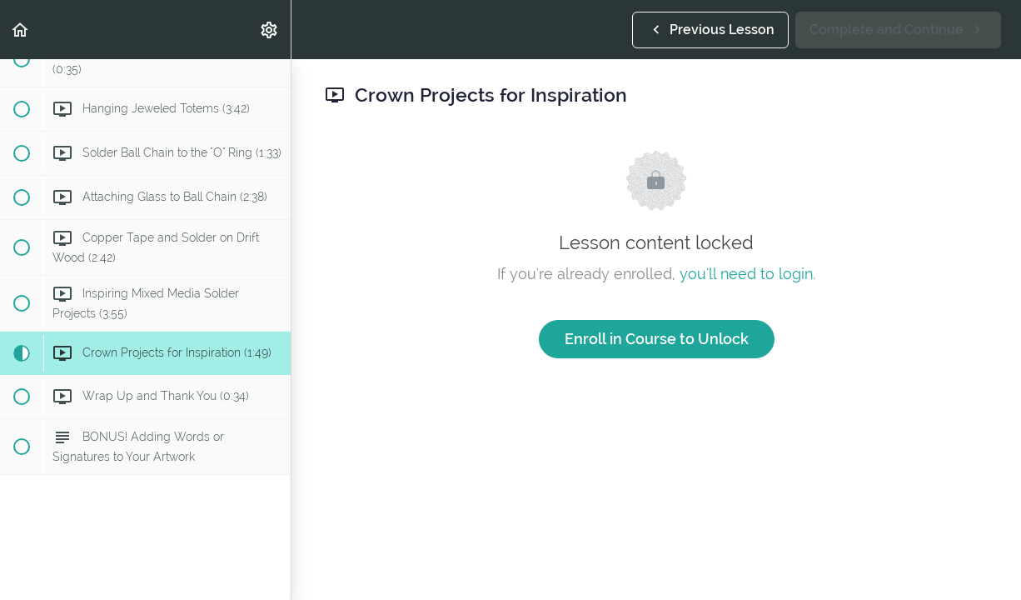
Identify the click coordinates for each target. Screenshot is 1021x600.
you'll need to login (746, 273)
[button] (21, 29)
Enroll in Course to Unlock (657, 339)
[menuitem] (270, 29)
